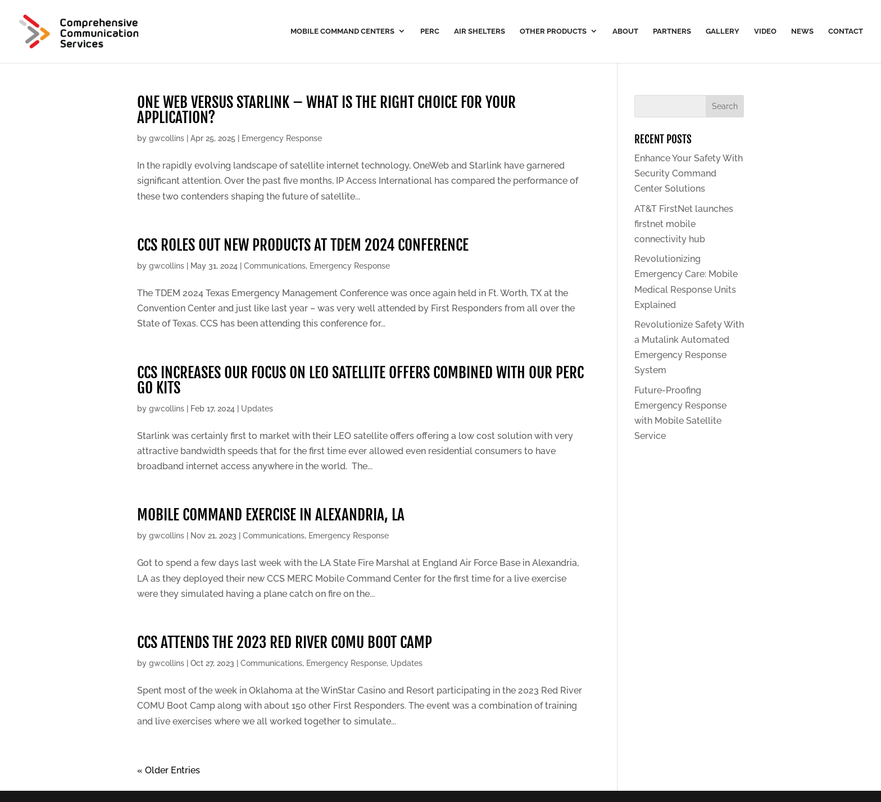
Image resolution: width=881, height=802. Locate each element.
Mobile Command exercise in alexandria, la (271, 514)
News (802, 31)
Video (765, 31)
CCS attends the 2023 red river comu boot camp (284, 642)
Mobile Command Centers (342, 31)
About (625, 31)
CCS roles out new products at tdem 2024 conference (303, 245)
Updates (257, 408)
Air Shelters (479, 31)
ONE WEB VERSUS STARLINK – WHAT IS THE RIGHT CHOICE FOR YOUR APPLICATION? (326, 110)
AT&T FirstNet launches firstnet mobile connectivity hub (683, 223)
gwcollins (166, 138)
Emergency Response (282, 138)
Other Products (553, 31)
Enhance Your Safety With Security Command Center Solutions (688, 173)
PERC (429, 31)
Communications (275, 265)
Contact (845, 31)
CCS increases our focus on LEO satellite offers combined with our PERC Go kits (360, 380)
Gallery (722, 31)
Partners (672, 31)
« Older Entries (168, 770)
